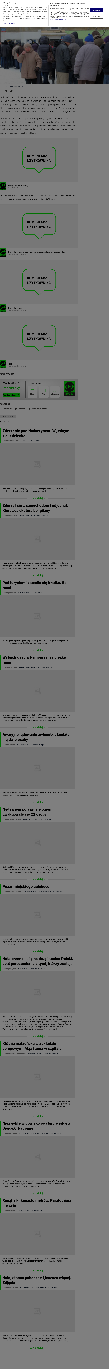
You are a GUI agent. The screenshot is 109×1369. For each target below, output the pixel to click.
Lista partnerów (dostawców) (58, 17)
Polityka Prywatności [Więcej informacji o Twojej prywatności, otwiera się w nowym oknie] (9, 22)
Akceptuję (96, 9)
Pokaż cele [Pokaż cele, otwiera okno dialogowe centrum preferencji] (96, 15)
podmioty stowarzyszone (39, 4)
